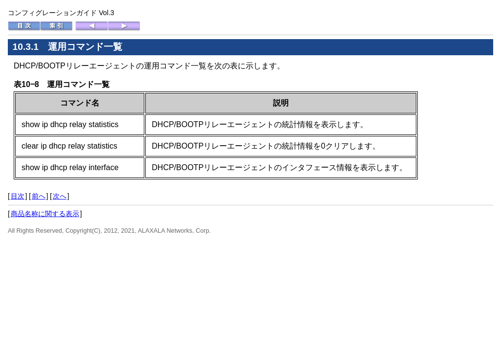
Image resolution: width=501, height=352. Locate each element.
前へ (39, 196)
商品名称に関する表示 (45, 214)
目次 (17, 196)
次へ (60, 196)
